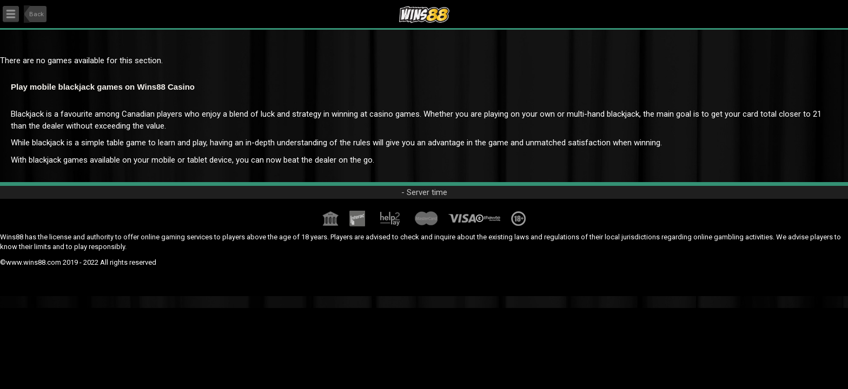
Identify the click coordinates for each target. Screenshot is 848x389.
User (824, 11)
